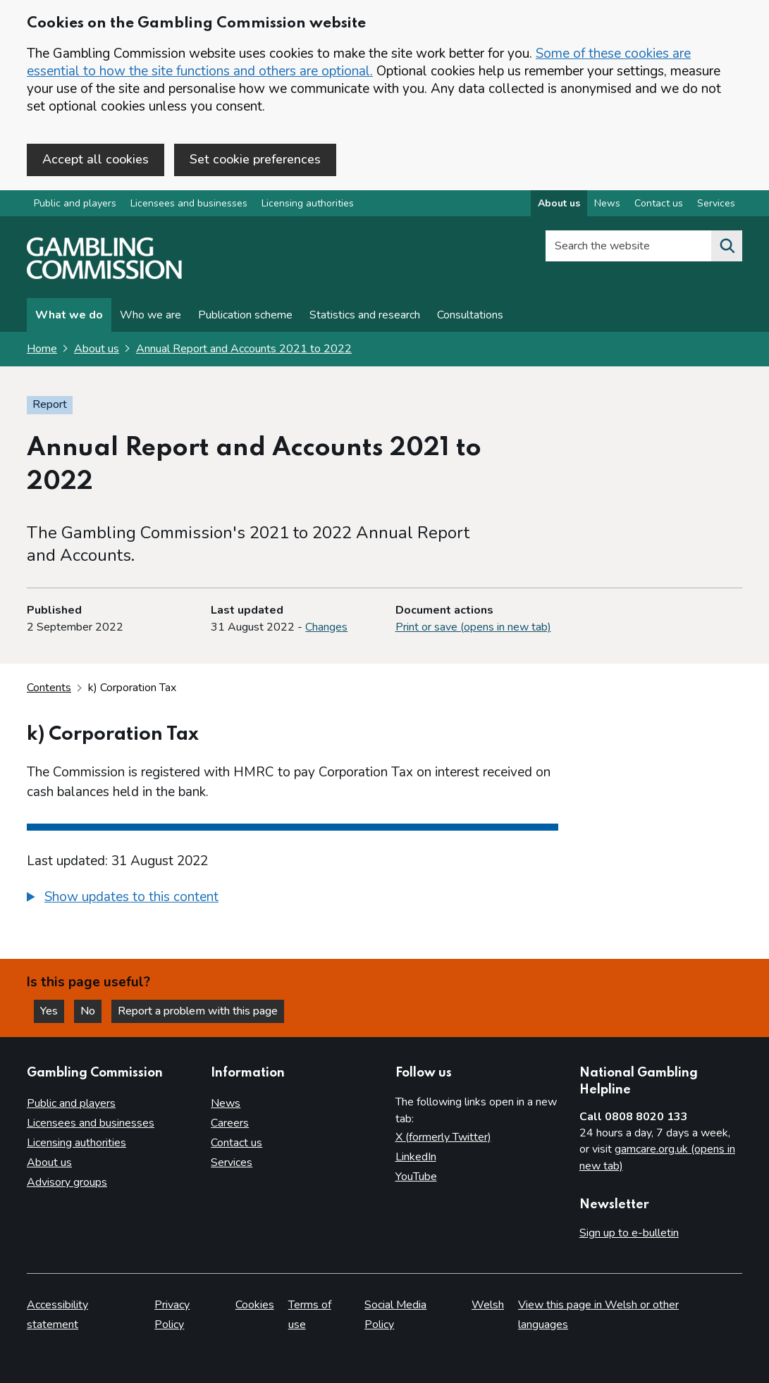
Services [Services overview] (716, 203)
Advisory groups (67, 1182)
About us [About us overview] (559, 203)
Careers (230, 1123)
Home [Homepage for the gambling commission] (42, 348)
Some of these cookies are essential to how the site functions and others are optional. (359, 62)
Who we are (150, 315)
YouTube (416, 1176)
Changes (326, 627)
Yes (52, 1011)
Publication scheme (245, 315)
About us (96, 348)
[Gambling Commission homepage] (104, 275)
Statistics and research (364, 315)
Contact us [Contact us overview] (658, 203)
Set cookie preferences (255, 159)
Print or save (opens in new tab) (473, 627)
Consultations (470, 315)
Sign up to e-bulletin (629, 1233)
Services (231, 1162)
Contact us (236, 1143)
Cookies (254, 1305)
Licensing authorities (308, 203)
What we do (69, 315)
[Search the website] (726, 245)
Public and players (75, 203)
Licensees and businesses (188, 203)
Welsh (488, 1305)
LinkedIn (415, 1157)
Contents (49, 687)
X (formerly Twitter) (443, 1137)
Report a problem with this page (198, 1011)
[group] (292, 899)
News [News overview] (607, 203)
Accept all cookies (95, 159)
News (225, 1103)
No (90, 1011)
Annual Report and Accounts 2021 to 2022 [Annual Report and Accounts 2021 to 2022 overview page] (244, 348)
